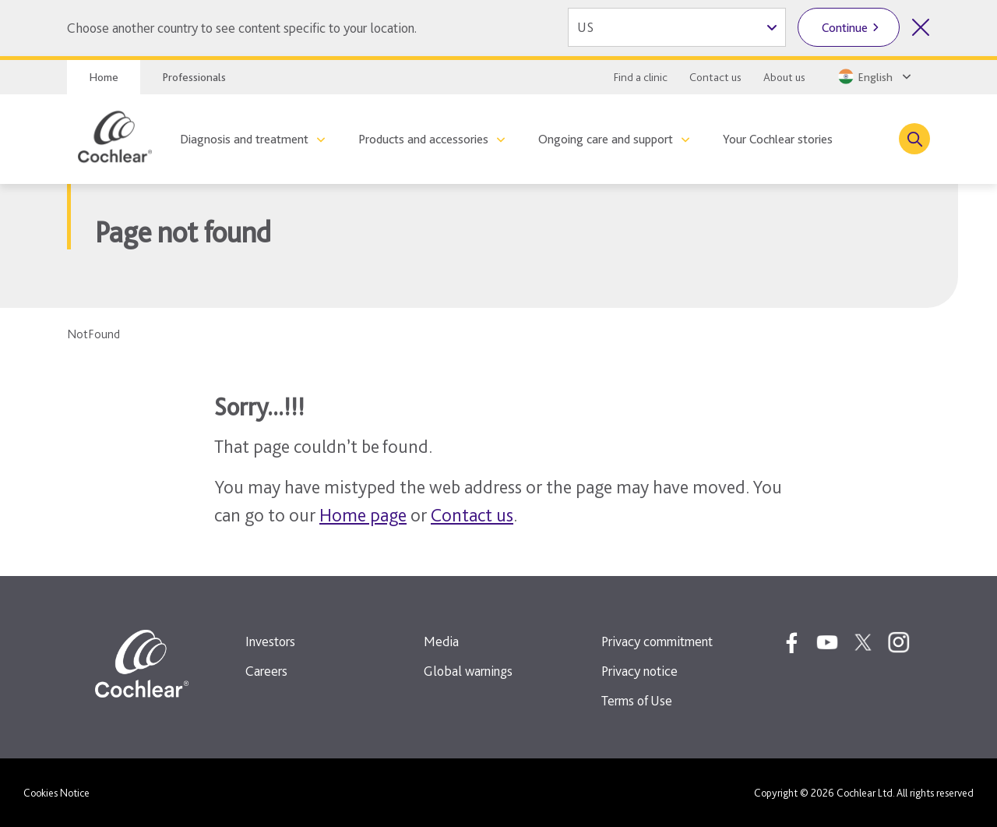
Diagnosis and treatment (244, 139)
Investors (270, 641)
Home (103, 77)
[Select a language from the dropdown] (873, 76)
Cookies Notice (56, 792)
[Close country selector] (920, 27)
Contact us (715, 77)
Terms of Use (636, 700)
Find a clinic (641, 77)
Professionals (194, 77)
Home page (363, 515)
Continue (845, 27)
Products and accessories (423, 139)
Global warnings (468, 671)
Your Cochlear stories (778, 139)
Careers (266, 671)
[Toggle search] (914, 138)
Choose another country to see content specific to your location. (242, 27)
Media (441, 641)
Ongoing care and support (605, 139)
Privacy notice (639, 671)
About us (784, 77)
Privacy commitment (657, 641)
